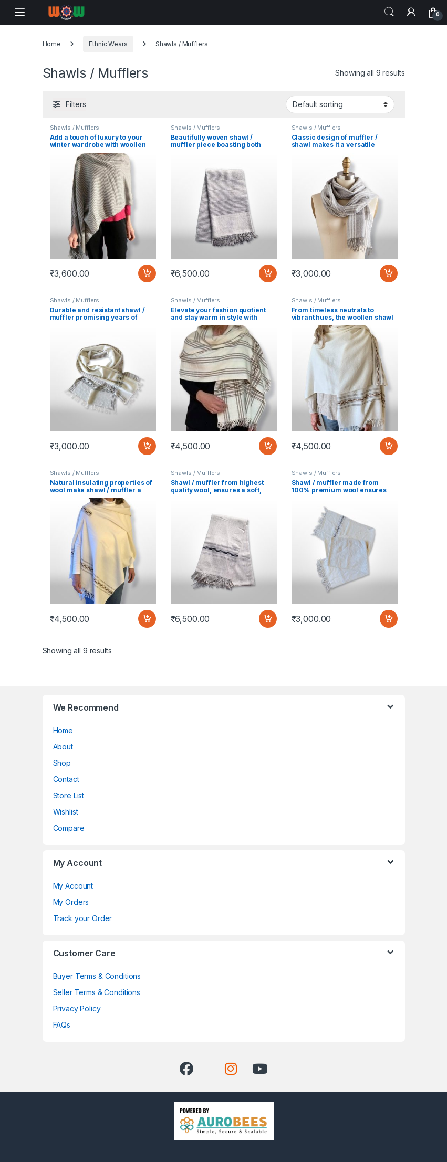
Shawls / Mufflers (75, 127)
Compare (69, 827)
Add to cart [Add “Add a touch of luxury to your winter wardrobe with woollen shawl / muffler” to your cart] (147, 273)
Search (389, 12)
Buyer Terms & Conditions (97, 975)
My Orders (71, 901)
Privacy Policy (77, 1008)
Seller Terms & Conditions (97, 992)
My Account (73, 885)
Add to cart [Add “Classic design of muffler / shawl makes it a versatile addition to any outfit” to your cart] (389, 273)
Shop (62, 762)
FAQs (61, 1024)
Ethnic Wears (108, 44)
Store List (69, 795)
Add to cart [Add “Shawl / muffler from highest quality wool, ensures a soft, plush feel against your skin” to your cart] (268, 619)
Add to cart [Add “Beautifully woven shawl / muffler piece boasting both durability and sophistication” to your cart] (268, 273)
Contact (66, 779)
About (63, 746)
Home (52, 44)
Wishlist (65, 811)
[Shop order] (340, 104)
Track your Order (82, 918)
